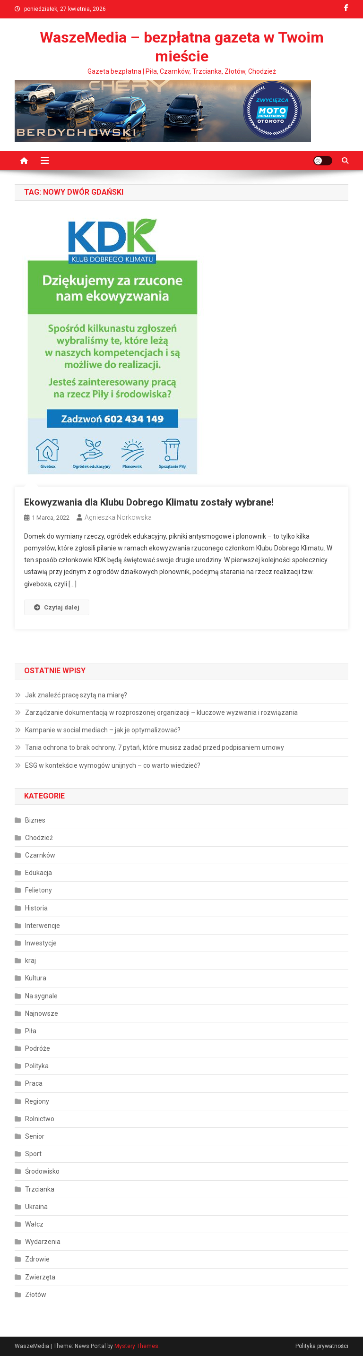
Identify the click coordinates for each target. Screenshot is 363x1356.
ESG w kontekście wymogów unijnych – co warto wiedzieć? (112, 765)
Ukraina (36, 1206)
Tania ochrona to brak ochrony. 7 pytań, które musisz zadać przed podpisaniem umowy (154, 747)
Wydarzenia (42, 1241)
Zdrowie (37, 1259)
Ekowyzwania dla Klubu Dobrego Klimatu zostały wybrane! (149, 502)
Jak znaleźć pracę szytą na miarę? (76, 695)
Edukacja (38, 872)
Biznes (35, 820)
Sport (33, 1154)
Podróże (37, 1048)
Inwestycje (41, 943)
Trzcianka (39, 1189)
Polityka (37, 1066)
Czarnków (40, 855)
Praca (34, 1083)
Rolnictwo (39, 1119)
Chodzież (39, 837)
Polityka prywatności (321, 1346)
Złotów (35, 1294)
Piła (30, 1031)
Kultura (35, 978)
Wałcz (34, 1224)
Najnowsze (41, 1013)
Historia (36, 908)
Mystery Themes (136, 1346)
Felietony (38, 890)
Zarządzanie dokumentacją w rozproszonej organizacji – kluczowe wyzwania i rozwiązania (161, 712)
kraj (30, 960)
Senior (34, 1136)
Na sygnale (41, 996)
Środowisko (42, 1171)
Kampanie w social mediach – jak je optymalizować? (103, 730)
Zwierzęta (40, 1277)
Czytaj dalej (56, 607)
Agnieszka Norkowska (118, 517)
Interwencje (42, 925)
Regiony (37, 1101)
